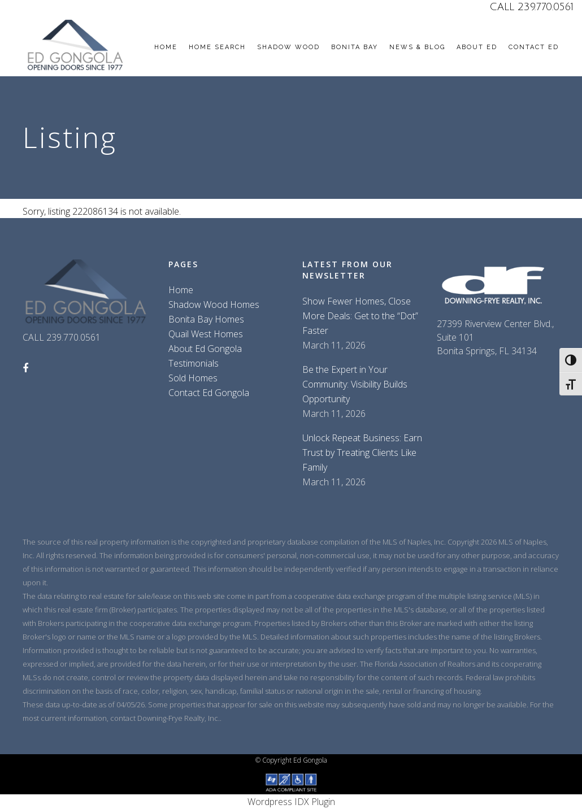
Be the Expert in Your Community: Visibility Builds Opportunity (354, 384)
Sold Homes (193, 378)
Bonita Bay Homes (206, 319)
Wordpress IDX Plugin (291, 801)
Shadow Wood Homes (213, 304)
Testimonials (193, 363)
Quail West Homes (205, 334)
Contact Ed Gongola (208, 392)
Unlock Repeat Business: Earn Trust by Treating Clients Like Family (362, 452)
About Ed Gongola (205, 348)
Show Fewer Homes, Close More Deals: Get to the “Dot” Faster (360, 316)
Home (180, 290)
